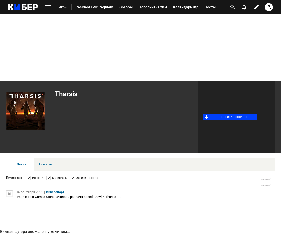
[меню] (48, 7)
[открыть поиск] (232, 7)
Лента (21, 164)
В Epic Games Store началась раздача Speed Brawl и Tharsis (70, 197)
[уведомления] (244, 7)
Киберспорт (55, 192)
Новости (45, 164)
